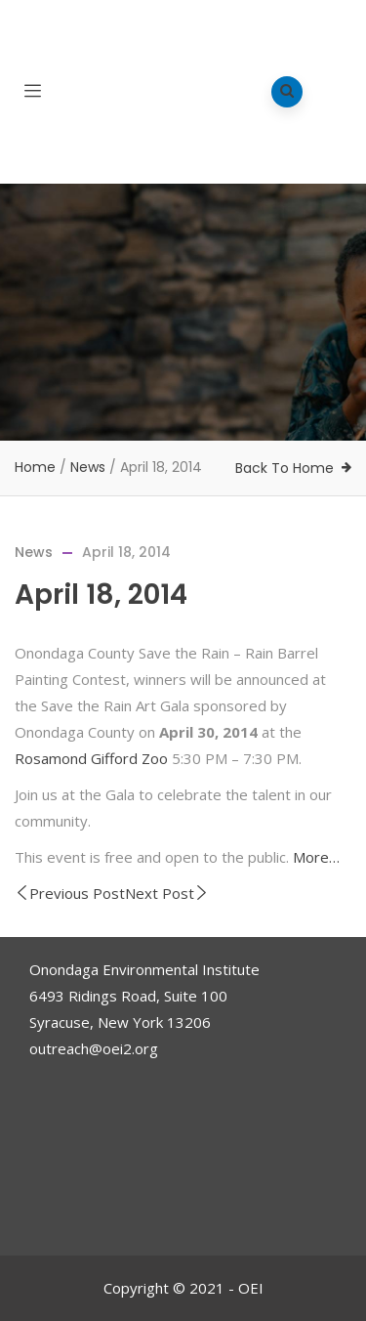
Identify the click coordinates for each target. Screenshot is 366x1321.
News (87, 467)
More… (316, 857)
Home (35, 467)
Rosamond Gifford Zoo (91, 758)
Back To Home (284, 468)
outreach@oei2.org (93, 1048)
